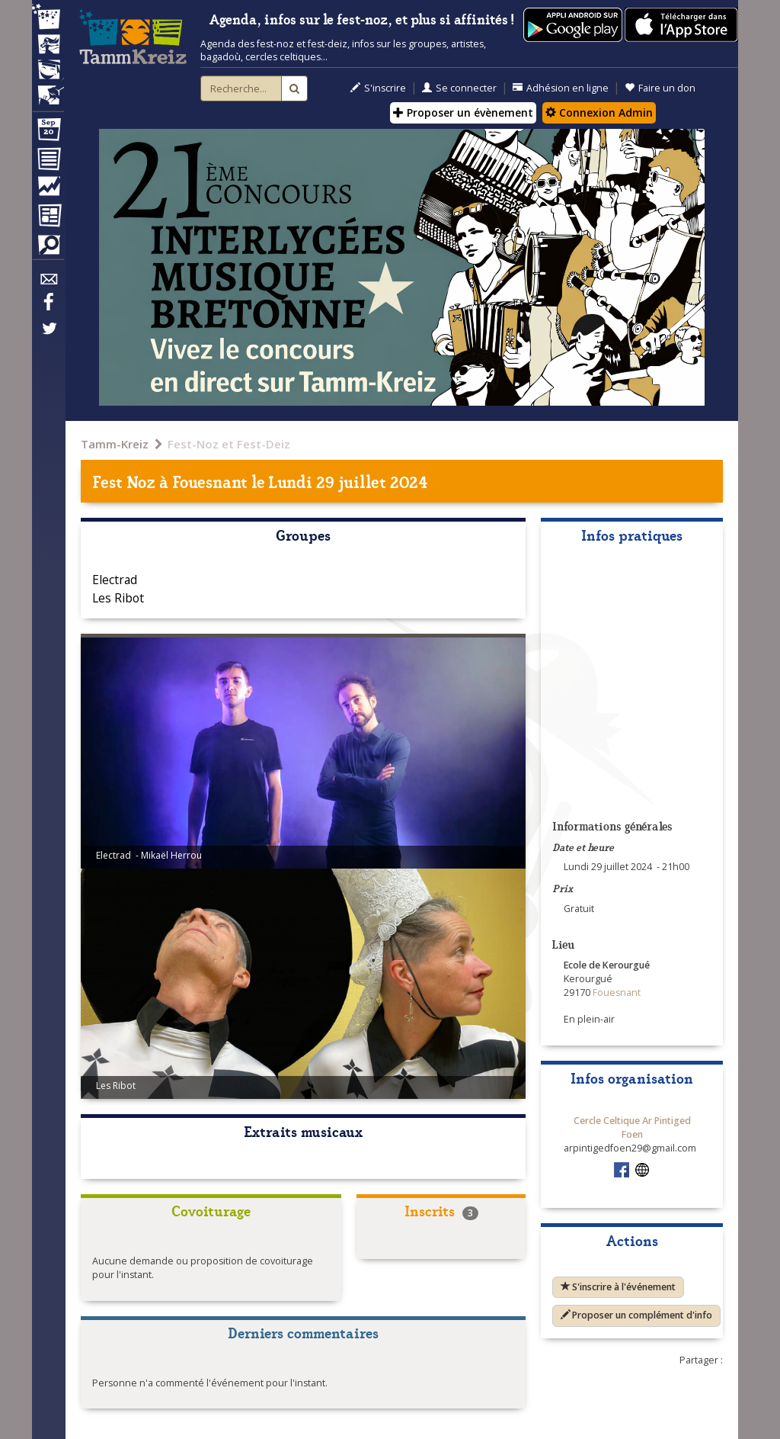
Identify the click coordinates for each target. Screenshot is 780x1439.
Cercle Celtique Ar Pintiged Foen (632, 1127)
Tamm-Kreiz (115, 443)
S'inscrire (378, 88)
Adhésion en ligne (561, 88)
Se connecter (459, 88)
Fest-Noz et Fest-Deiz (229, 443)
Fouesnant (210, 481)
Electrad (114, 579)
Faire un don (660, 88)
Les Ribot (118, 597)
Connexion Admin (599, 112)
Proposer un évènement (463, 112)
